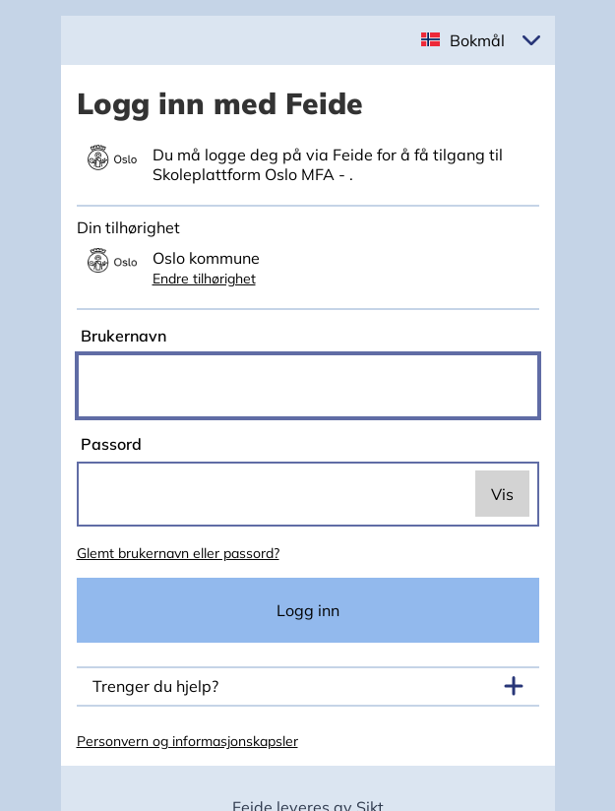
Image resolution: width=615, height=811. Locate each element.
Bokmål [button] (477, 40)
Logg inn (308, 610)
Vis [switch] (502, 494)
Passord (109, 444)
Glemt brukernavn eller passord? (178, 553)
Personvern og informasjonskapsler (187, 741)
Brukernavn (121, 335)
